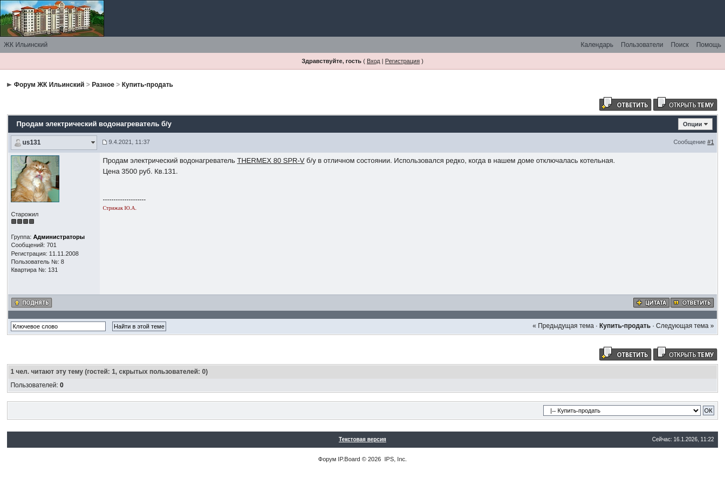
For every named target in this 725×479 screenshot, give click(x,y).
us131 (31, 142)
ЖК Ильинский (25, 45)
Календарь (596, 45)
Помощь (708, 45)
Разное (103, 84)
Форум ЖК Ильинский (49, 84)
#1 (710, 142)
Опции (692, 124)
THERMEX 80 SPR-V (271, 160)
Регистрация (402, 61)
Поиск (679, 45)
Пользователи (642, 45)
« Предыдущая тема (563, 326)
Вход (373, 61)
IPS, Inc (395, 459)
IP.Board (349, 459)
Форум (327, 459)
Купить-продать (147, 84)
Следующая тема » (685, 326)
